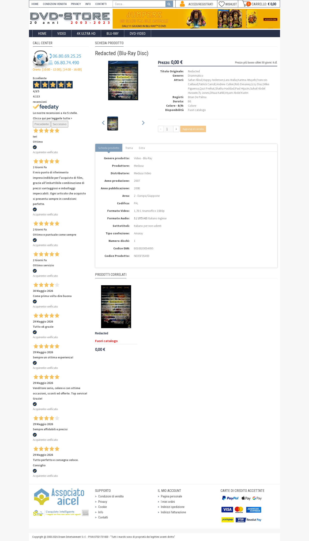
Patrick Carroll (207, 84)
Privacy (102, 501)
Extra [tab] (142, 148)
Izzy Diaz (257, 84)
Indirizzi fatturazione (173, 512)
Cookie (102, 507)
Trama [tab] (129, 148)
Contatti (103, 517)
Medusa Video (142, 173)
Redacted (101, 333)
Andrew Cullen (225, 84)
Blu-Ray (112, 34)
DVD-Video (137, 34)
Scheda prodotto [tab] (108, 148)
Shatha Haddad (224, 88)
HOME (35, 4)
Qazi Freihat (207, 88)
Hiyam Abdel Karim (236, 93)
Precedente (42, 124)
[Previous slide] (103, 123)
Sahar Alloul (195, 80)
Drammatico (195, 75)
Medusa (139, 166)
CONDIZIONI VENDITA (55, 4)
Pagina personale (171, 496)
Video (61, 34)
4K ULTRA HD (86, 34)
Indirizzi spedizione (173, 507)
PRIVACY (76, 4)
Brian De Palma (197, 97)
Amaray (138, 233)
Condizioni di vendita (111, 496)
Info (100, 512)
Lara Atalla (230, 80)
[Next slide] (143, 123)
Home (42, 34)
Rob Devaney (243, 84)
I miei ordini (168, 501)
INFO (88, 4)
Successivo (60, 124)
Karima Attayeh (247, 80)
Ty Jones (203, 93)
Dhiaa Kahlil (217, 93)
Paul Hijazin (242, 88)
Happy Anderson (213, 80)
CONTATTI (101, 4)
